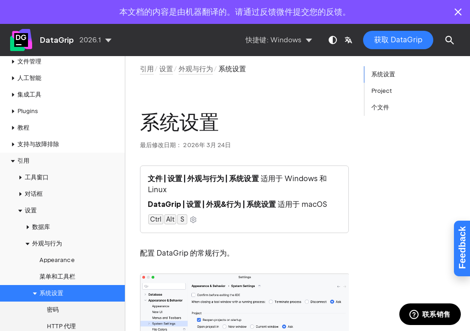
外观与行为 (42, 243)
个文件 (380, 107)
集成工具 (24, 94)
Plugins (23, 111)
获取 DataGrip (398, 39)
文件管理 (24, 61)
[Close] (458, 12)
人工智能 (24, 78)
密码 (53, 309)
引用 (18, 161)
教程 (18, 127)
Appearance (57, 260)
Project (381, 90)
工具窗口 (32, 177)
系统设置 (46, 293)
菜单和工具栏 (57, 276)
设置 (26, 210)
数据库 (36, 227)
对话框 (29, 194)
